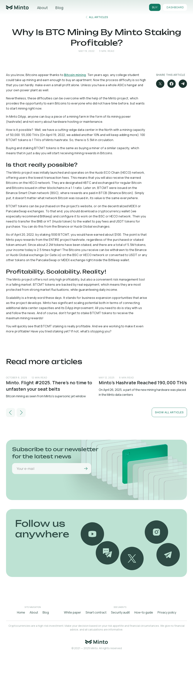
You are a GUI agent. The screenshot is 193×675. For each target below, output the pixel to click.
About (42, 7)
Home (21, 612)
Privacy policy (167, 612)
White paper (72, 612)
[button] (10, 412)
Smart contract (96, 612)
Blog (59, 7)
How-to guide (143, 612)
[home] (17, 7)
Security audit (120, 612)
